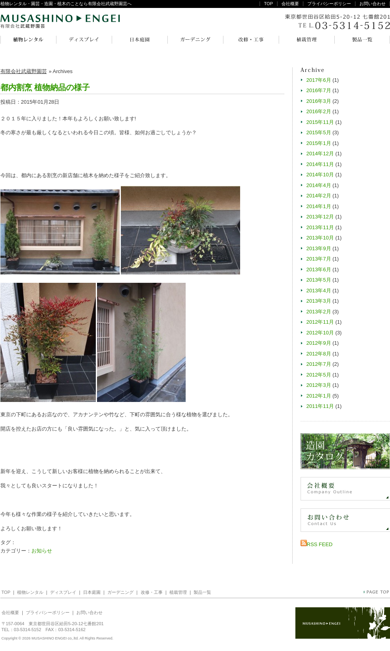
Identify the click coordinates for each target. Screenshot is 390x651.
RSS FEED (320, 544)
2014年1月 (319, 206)
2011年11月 (320, 406)
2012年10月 (320, 333)
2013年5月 (319, 280)
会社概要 (290, 3)
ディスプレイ (84, 40)
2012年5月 (319, 375)
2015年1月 (319, 143)
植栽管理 (306, 40)
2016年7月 (319, 90)
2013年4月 (319, 291)
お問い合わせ (372, 3)
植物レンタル (28, 40)
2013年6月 (319, 269)
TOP (268, 3)
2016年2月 (319, 111)
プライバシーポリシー (329, 3)
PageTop (376, 592)
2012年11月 (320, 322)
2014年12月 (320, 153)
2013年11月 (320, 227)
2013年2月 (319, 312)
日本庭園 (139, 40)
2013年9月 (319, 248)
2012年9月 (319, 343)
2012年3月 (319, 385)
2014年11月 (320, 164)
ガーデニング (195, 40)
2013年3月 (319, 301)
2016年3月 (319, 101)
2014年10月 (320, 175)
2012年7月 (319, 364)
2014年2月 (319, 196)
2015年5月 (319, 132)
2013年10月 (320, 238)
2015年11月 (320, 122)
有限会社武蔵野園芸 (60, 22)
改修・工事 (251, 40)
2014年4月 (319, 185)
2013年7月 (319, 259)
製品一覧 (362, 40)
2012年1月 (319, 396)
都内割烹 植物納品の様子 (45, 87)
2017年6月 (319, 80)
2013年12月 (320, 217)
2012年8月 (319, 354)
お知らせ (41, 551)
